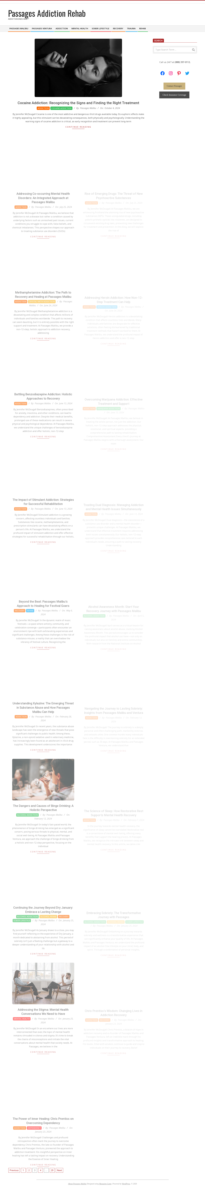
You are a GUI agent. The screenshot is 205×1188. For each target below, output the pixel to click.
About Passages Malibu (77, 1184)
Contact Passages (174, 86)
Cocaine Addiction (61, 108)
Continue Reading (78, 127)
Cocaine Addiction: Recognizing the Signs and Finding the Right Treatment (78, 103)
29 (52, 1170)
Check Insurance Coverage (174, 95)
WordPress (126, 1184)
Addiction (43, 108)
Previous (14, 1170)
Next (59, 1170)
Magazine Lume (105, 1184)
